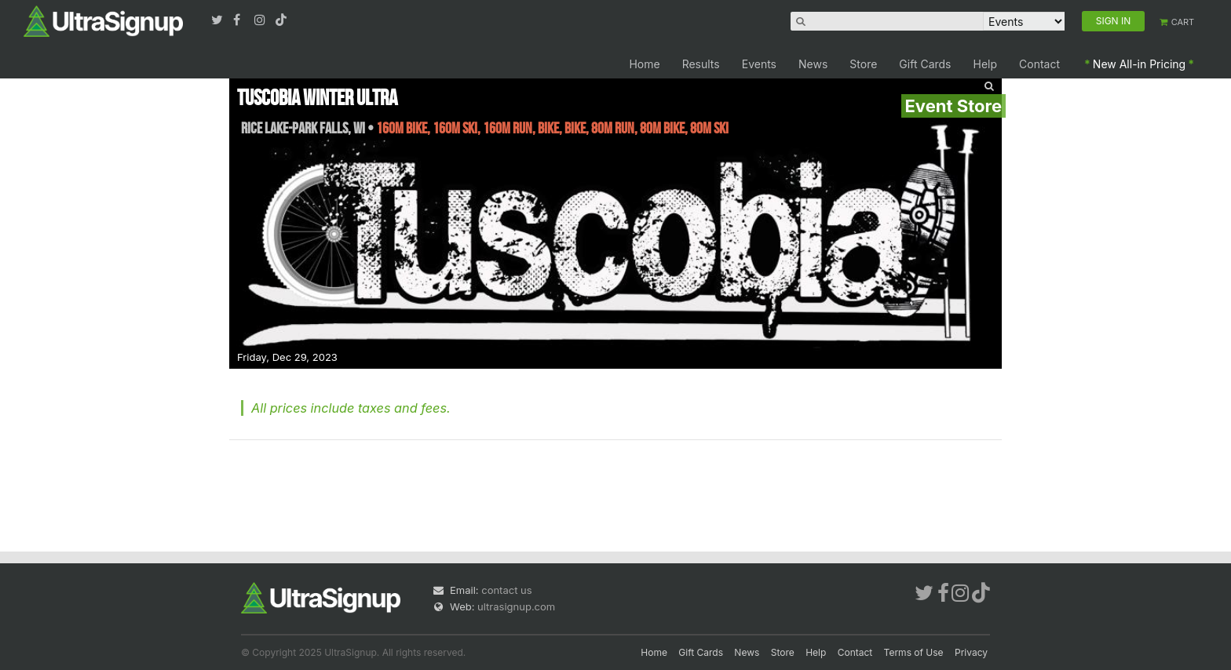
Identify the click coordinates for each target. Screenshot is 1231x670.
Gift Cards (925, 64)
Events (759, 64)
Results (701, 64)
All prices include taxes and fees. (351, 408)
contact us (506, 590)
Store (863, 64)
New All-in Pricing (1139, 64)
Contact (1039, 64)
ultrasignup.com (516, 606)
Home (644, 64)
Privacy (971, 652)
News (812, 64)
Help (985, 64)
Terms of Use (914, 652)
